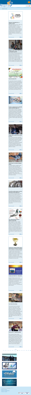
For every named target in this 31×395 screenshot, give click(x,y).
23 (17, 350)
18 (8, 350)
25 (21, 350)
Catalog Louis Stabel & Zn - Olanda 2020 (15, 275)
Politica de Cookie (4, 389)
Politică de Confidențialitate (5, 390)
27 (24, 350)
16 (5, 350)
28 (26, 350)
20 (12, 350)
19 (10, 350)
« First (15, 349)
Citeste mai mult (11, 37)
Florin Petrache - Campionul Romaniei (15, 332)
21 (14, 350)
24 (19, 350)
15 (3, 350)
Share (21, 37)
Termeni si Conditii (4, 391)
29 (28, 350)
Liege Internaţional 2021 (12, 78)
